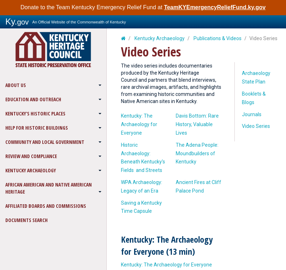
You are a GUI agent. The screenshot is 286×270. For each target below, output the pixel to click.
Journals (251, 114)
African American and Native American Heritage (48, 188)
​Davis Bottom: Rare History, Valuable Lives (197, 124)
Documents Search (26, 220)
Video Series (256, 126)
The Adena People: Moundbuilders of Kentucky (197, 153)
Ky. (17, 21)
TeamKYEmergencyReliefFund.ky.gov (215, 7)
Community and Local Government (44, 142)
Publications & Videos (218, 38)
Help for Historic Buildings (36, 127)
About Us (15, 85)
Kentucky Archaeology (30, 170)
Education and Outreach (33, 99)
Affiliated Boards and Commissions (45, 205)
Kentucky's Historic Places (35, 113)
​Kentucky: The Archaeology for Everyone (139, 124)
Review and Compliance (31, 156)
